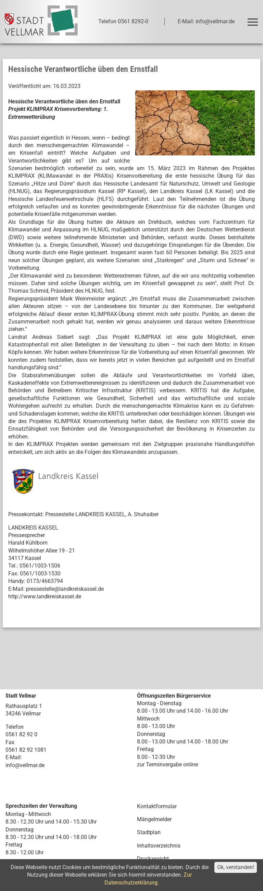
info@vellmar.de (25, 765)
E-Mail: (13, 757)
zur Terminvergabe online (167, 764)
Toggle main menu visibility (254, 19)
